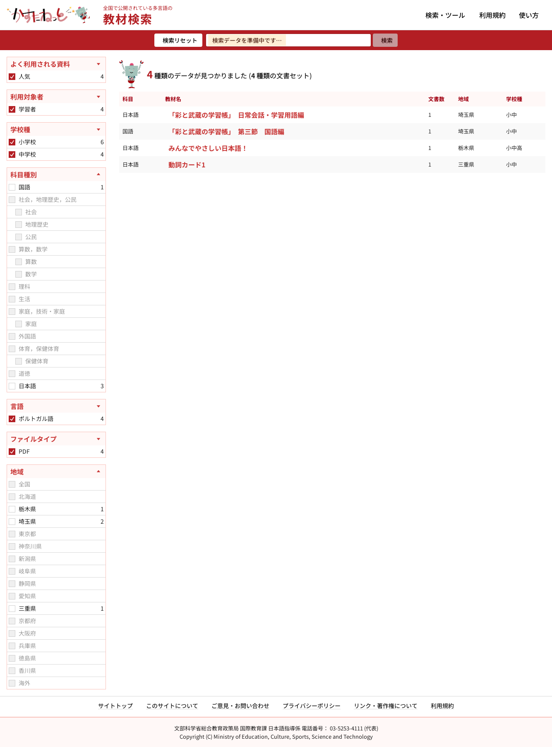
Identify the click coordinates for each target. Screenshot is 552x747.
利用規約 (492, 15)
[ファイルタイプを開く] (56, 438)
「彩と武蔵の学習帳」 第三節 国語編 (226, 131)
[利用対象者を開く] (56, 96)
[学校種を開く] (56, 129)
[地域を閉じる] (56, 471)
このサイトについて (172, 705)
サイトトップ (115, 705)
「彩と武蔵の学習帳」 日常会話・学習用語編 (236, 115)
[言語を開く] (56, 406)
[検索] (385, 40)
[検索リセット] (178, 40)
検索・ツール (445, 15)
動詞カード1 (186, 164)
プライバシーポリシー (312, 705)
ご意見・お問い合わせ (240, 705)
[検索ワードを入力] (288, 40)
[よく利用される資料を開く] (56, 63)
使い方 (529, 15)
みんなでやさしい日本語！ (208, 148)
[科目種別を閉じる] (56, 174)
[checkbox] (12, 76)
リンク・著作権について (386, 705)
